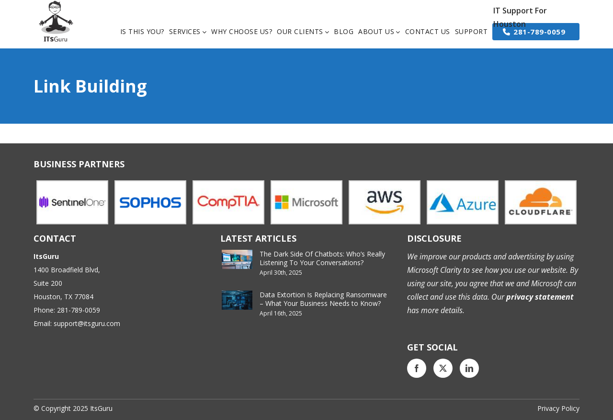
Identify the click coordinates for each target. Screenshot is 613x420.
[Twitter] (443, 368)
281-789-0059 (78, 310)
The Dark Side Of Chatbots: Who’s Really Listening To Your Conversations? (322, 258)
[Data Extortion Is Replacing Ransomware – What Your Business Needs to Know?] (237, 300)
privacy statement (539, 297)
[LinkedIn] (469, 368)
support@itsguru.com (87, 323)
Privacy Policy (558, 408)
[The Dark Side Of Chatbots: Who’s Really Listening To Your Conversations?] (237, 259)
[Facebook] (416, 368)
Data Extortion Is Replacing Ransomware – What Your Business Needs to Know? (323, 299)
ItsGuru (101, 408)
